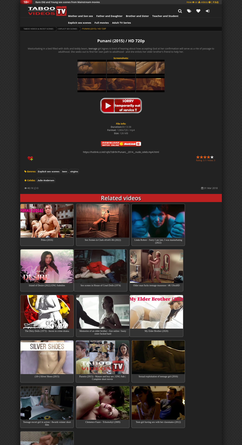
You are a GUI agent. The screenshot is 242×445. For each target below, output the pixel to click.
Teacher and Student (161, 7)
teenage (93, 40)
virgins (74, 163)
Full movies (97, 14)
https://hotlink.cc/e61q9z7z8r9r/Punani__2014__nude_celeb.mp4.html (121, 143)
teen (64, 163)
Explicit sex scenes (75, 14)
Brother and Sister (133, 7)
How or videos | (202, 2)
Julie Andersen (45, 172)
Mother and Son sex (76, 7)
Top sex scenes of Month (121, 389)
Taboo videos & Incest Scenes (39, 20)
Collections (121, 399)
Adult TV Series (117, 14)
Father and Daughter (105, 7)
